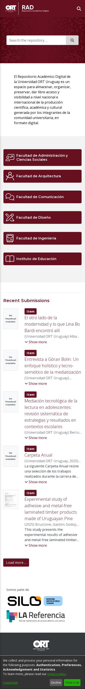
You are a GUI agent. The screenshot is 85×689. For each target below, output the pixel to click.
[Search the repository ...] (36, 40)
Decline (56, 682)
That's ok (72, 682)
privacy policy (56, 674)
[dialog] (42, 672)
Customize (10, 682)
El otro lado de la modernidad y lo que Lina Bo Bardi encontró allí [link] (52, 324)
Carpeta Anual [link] (38, 455)
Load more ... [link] (16, 562)
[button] (36, 342)
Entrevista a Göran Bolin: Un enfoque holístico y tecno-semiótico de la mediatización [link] (53, 365)
